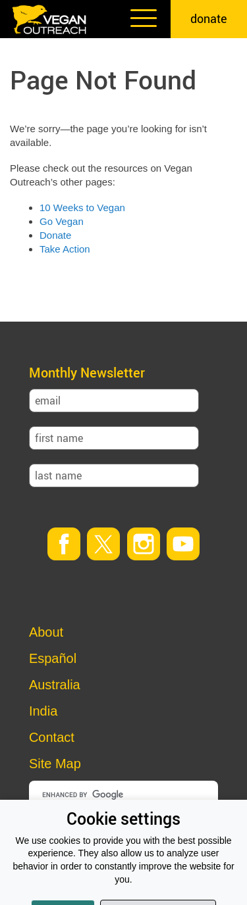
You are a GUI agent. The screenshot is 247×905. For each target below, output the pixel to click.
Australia (54, 684)
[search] (126, 794)
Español (52, 658)
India (43, 711)
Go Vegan (62, 221)
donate (208, 18)
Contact (51, 737)
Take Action (65, 249)
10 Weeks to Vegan (82, 207)
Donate (55, 235)
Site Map (55, 763)
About (46, 632)
